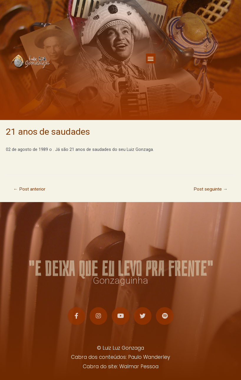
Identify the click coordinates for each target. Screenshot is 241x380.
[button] (151, 58)
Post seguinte (211, 189)
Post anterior (29, 189)
